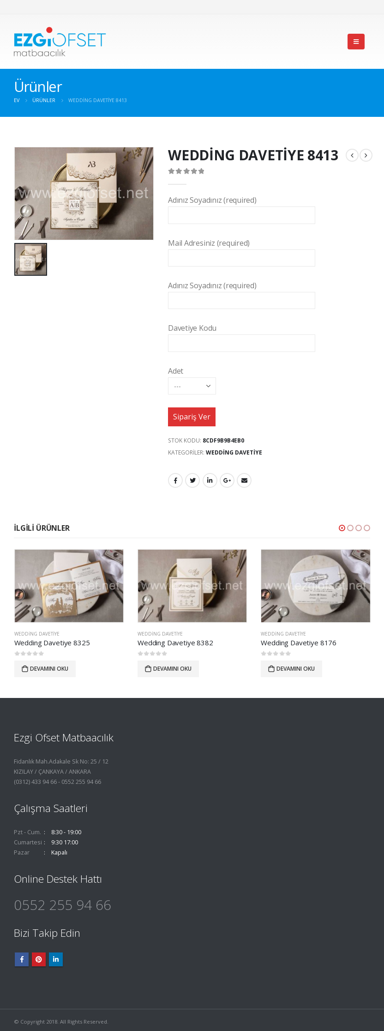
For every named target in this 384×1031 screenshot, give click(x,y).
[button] (342, 528)
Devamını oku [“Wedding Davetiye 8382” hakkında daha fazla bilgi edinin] (172, 668)
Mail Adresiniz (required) (241, 250)
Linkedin (56, 959)
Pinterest (39, 959)
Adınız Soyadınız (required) (241, 207)
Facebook (175, 480)
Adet (192, 378)
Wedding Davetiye (234, 452)
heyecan (192, 480)
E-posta (244, 480)
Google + (227, 480)
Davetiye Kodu (241, 335)
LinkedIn (210, 480)
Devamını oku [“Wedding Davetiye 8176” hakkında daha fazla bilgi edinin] (295, 668)
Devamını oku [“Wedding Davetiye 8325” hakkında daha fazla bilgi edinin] (49, 668)
